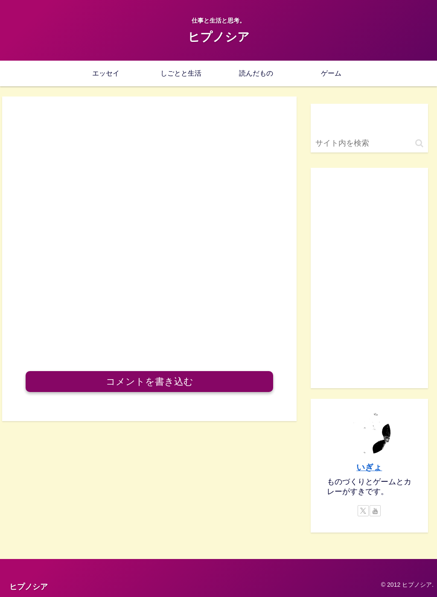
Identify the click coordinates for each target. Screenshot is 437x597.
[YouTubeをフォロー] (375, 510)
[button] (419, 143)
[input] (369, 143)
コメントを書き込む (149, 381)
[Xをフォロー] (363, 510)
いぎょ (369, 467)
